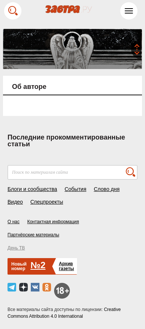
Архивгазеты (66, 266)
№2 (37, 265)
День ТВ (16, 248)
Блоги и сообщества (32, 189)
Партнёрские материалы (33, 234)
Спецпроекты (46, 202)
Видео (15, 202)
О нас (14, 221)
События (75, 189)
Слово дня (107, 189)
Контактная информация (53, 221)
